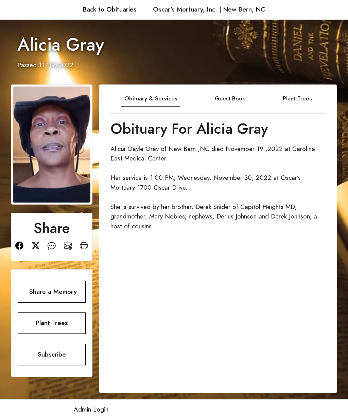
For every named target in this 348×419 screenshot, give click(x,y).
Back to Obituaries (110, 9)
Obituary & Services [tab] (150, 98)
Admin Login (91, 409)
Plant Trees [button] (52, 322)
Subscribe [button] (52, 354)
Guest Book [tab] (230, 98)
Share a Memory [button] (53, 291)
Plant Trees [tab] (297, 98)
